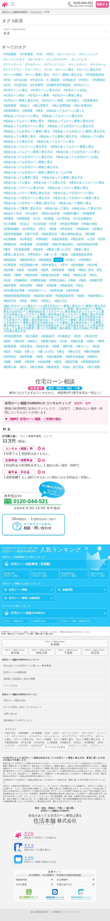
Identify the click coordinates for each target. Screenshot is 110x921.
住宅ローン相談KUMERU (15, 12)
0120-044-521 (26, 501)
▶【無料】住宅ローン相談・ (33, 419)
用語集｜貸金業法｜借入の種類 (19, 678)
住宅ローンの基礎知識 (14, 672)
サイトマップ (72, 912)
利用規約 (57, 912)
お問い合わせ (10, 713)
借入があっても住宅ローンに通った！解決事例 (27, 665)
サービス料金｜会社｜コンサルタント (22, 707)
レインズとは (10, 685)
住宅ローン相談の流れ (14, 700)
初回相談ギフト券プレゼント (18, 720)
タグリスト (36, 12)
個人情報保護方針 (40, 912)
